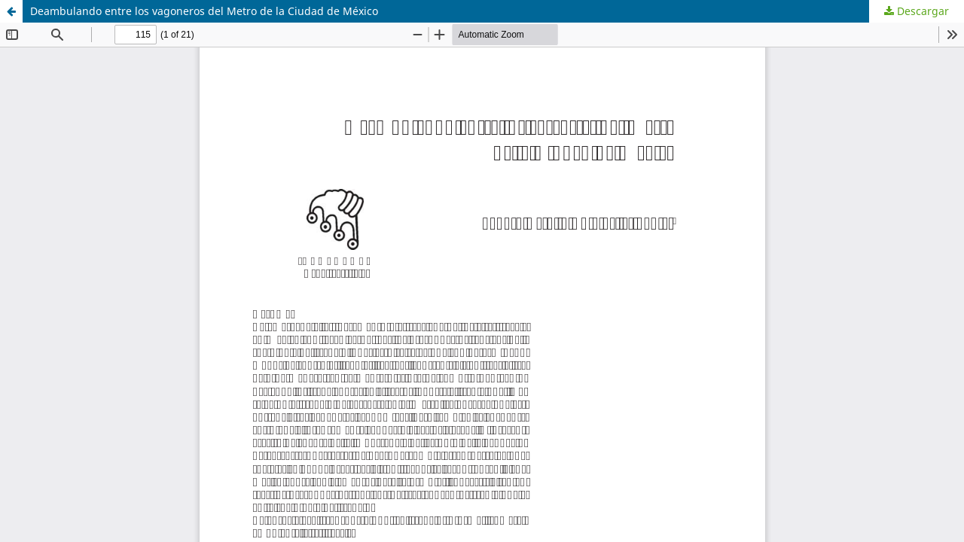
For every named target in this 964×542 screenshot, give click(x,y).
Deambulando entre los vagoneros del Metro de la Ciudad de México (204, 11)
